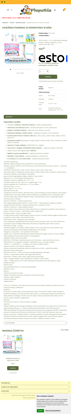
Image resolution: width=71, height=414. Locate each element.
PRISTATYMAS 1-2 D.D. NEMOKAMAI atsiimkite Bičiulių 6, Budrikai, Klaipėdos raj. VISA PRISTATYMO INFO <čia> (53, 42)
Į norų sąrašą (20, 77)
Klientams (5, 391)
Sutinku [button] (40, 410)
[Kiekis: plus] (47, 71)
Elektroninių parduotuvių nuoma (31, 397)
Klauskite (60, 81)
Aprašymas (8, 117)
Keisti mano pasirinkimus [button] (53, 410)
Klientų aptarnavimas (9, 387)
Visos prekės (65, 330)
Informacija (5, 383)
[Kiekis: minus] (40, 71)
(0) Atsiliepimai (10, 323)
